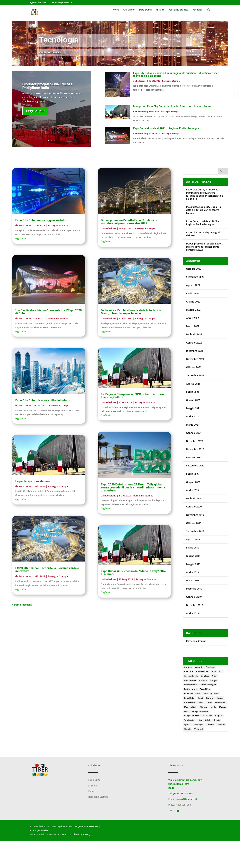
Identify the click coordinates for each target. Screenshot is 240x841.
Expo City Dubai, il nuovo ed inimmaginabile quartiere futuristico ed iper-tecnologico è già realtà (176, 74)
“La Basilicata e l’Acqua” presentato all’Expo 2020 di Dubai (48, 312)
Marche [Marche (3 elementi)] (203, 706)
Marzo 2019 (192, 580)
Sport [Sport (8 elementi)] (186, 724)
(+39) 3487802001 (40, 2)
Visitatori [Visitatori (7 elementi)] (198, 729)
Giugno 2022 (193, 301)
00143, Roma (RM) (178, 783)
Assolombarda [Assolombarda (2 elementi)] (191, 675)
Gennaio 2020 (194, 506)
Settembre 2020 (195, 465)
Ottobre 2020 (193, 457)
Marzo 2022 (192, 326)
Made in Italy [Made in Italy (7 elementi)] (190, 706)
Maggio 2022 (193, 309)
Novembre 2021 (195, 359)
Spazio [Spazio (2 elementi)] (217, 720)
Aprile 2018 (192, 613)
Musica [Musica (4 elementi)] (222, 706)
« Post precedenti (22, 604)
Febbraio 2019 (194, 588)
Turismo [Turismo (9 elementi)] (210, 724)
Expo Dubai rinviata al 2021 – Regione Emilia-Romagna (166, 128)
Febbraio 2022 (194, 334)
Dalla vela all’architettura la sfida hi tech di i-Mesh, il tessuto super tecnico (131, 312)
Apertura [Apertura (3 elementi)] (188, 671)
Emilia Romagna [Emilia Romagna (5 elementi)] (208, 684)
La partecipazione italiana (32, 481)
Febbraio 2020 (194, 498)
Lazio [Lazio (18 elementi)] (209, 702)
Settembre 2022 (195, 276)
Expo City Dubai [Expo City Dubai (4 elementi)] (211, 693)
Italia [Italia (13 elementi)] (201, 702)
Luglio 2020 (192, 473)
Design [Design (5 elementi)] (213, 680)
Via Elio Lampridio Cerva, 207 (185, 779)
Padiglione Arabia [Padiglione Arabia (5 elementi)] (200, 711)
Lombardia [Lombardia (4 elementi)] (220, 702)
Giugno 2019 (193, 555)
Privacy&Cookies (39, 830)
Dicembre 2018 (194, 605)
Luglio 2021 (192, 391)
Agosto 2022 (193, 285)
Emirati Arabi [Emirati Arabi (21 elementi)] (190, 689)
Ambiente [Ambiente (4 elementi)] (210, 667)
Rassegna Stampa (178, 10)
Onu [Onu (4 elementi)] (186, 711)
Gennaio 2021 (194, 432)
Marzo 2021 (192, 424)
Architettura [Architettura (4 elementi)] (202, 671)
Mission (160, 10)
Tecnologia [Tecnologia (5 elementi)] (198, 724)
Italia (171, 787)
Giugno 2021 (193, 400)
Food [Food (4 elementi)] (200, 698)
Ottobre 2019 (193, 523)
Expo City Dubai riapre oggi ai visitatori (41, 220)
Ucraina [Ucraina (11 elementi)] (221, 724)
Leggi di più (35, 117)
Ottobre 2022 (193, 268)
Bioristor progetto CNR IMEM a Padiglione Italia (47, 92)
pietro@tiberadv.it (186, 799)
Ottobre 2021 (193, 367)
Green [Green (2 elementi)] (220, 698)
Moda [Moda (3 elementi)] (213, 706)
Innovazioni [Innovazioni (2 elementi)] (189, 702)
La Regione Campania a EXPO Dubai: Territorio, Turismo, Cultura (132, 395)
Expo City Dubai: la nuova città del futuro (42, 400)
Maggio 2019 (193, 564)
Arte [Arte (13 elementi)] (214, 671)
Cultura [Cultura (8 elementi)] (203, 680)
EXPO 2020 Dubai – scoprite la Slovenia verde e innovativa (47, 569)
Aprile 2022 (192, 318)
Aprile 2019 (192, 572)
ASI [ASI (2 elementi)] (220, 671)
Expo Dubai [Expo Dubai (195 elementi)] (189, 698)
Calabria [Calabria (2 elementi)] (205, 675)
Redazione (141, 80)
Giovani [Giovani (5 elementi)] (209, 698)
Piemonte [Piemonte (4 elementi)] (207, 715)
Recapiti (197, 10)
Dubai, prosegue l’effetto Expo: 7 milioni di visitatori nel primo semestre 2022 (129, 221)
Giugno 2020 (193, 482)
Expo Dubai (145, 10)
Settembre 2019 (195, 531)
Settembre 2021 (195, 375)
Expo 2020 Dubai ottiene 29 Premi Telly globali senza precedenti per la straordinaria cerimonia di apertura (133, 487)
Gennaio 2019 (194, 596)
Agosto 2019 (193, 539)
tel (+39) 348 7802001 (86, 826)
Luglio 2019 (192, 547)
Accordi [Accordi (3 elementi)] (198, 667)
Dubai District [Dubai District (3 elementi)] (190, 684)
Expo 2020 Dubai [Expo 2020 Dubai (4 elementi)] (192, 693)
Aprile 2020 (192, 490)
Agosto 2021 (193, 383)
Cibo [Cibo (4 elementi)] (214, 675)
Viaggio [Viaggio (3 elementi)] (187, 729)
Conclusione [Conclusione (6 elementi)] (190, 680)
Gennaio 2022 (194, 342)
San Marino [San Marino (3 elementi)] (189, 720)
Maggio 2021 (193, 408)
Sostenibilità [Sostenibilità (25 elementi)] (204, 720)
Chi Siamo (129, 10)
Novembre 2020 (195, 449)
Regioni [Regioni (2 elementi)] (218, 715)
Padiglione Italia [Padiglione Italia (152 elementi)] (191, 715)
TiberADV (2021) (81, 834)
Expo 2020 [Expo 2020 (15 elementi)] (205, 689)
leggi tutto (20, 238)
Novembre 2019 (195, 514)
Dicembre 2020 (194, 441)
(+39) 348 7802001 (183, 793)
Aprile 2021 (192, 416)
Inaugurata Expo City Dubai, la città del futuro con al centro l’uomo (172, 106)
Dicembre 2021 (194, 350)
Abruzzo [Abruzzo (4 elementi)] (188, 667)
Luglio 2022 (192, 293)
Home (115, 10)
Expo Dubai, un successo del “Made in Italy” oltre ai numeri (133, 572)
